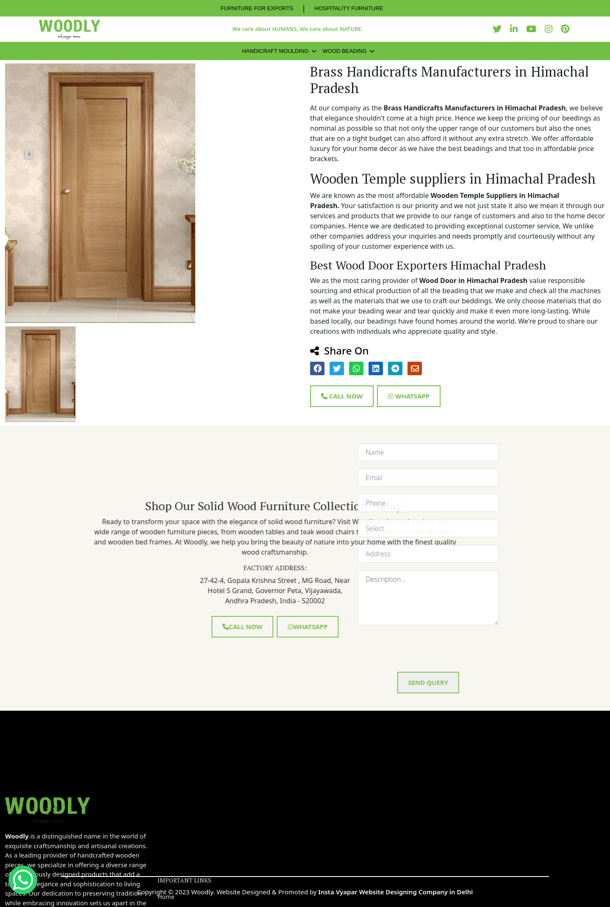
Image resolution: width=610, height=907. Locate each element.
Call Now (342, 396)
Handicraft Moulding (275, 51)
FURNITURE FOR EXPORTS (257, 8)
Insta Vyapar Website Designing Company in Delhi (395, 892)
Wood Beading (345, 51)
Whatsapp (409, 396)
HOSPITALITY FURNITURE (348, 8)
